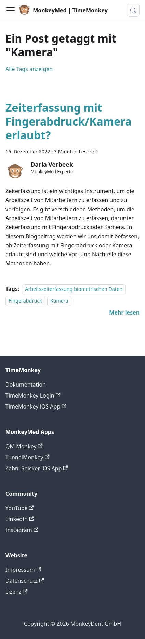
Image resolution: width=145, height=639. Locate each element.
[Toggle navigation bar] (10, 10)
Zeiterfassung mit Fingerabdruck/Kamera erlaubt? (68, 121)
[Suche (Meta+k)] (133, 10)
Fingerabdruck (25, 301)
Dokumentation (25, 384)
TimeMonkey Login (33, 395)
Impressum (23, 569)
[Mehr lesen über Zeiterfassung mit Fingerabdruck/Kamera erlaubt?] (124, 312)
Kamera (59, 301)
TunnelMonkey (27, 457)
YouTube (19, 508)
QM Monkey (24, 446)
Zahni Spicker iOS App (36, 468)
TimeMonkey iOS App (35, 406)
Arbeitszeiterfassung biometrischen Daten (73, 289)
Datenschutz (24, 580)
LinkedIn (19, 519)
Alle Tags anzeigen (29, 69)
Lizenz (16, 591)
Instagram (21, 530)
